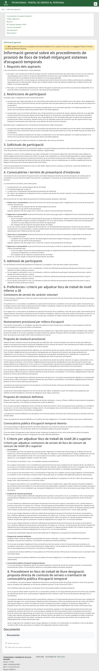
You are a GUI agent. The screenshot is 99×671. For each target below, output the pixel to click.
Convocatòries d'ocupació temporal (19, 16)
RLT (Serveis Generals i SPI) (16, 25)
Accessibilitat (50, 657)
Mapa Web (40, 657)
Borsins (9, 22)
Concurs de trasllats (14, 27)
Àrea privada (11, 33)
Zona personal (12, 30)
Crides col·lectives (13, 19)
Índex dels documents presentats (19, 647)
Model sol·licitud (13, 643)
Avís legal (61, 657)
